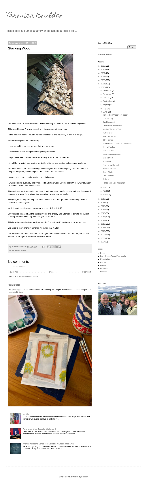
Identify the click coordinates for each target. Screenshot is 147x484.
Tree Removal (108, 176)
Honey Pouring (109, 147)
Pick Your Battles (109, 136)
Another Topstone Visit (112, 129)
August (106, 105)
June (105, 112)
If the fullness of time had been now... (118, 143)
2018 (103, 203)
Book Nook (107, 161)
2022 (103, 80)
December (107, 90)
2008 (103, 238)
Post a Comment (18, 267)
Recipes (103, 272)
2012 (103, 224)
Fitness (23, 250)
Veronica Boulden (34, 16)
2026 (103, 66)
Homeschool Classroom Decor (115, 115)
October (106, 97)
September (108, 101)
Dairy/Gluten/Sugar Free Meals (113, 256)
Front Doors (14, 285)
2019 (103, 199)
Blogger (84, 477)
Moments (104, 268)
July (105, 108)
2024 (103, 73)
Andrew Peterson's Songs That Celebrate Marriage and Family (48, 444)
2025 (103, 69)
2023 (103, 77)
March (106, 194)
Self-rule (106, 179)
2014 (103, 217)
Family (17, 250)
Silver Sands (108, 140)
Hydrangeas (108, 133)
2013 (103, 220)
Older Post (86, 272)
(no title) (26, 414)
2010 (103, 231)
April (105, 191)
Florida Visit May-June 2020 (114, 183)
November (107, 94)
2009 (103, 235)
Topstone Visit (108, 151)
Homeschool (105, 265)
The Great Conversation (112, 126)
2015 (103, 213)
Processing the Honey (112, 154)
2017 (103, 206)
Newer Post (13, 272)
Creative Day (108, 119)
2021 (103, 84)
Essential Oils (105, 259)
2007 (103, 242)
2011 (103, 227)
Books (102, 253)
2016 (103, 210)
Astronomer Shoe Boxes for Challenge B (39, 429)
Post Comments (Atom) (28, 276)
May (105, 187)
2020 (103, 87)
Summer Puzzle (109, 168)
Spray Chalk (108, 172)
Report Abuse (105, 54)
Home (50, 272)
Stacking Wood (109, 122)
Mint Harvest (108, 158)
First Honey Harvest (111, 165)
